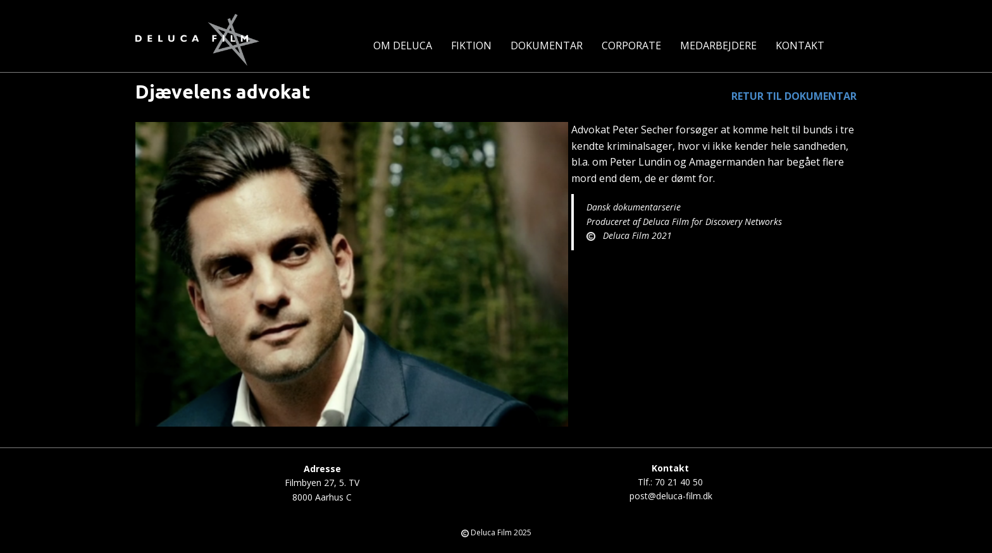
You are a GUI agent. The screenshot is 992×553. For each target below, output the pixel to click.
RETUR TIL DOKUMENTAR (794, 96)
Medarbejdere (718, 45)
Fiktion (471, 45)
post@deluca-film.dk (670, 496)
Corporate (631, 45)
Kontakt (800, 45)
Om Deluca (402, 45)
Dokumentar (547, 45)
